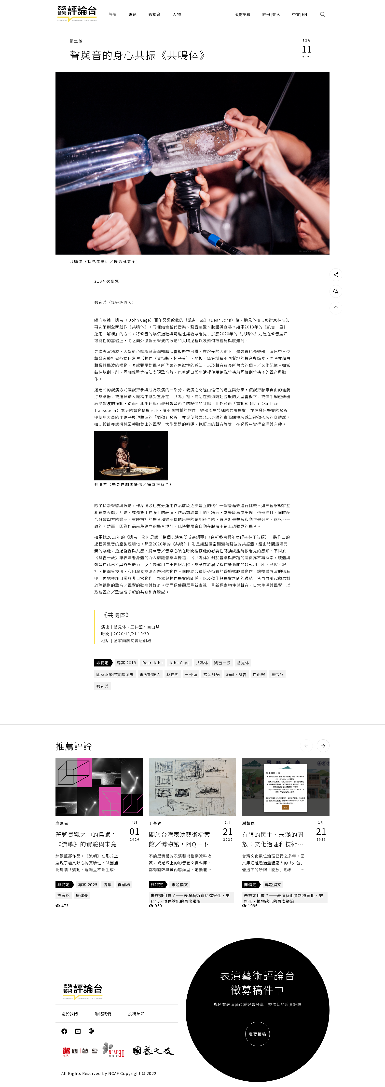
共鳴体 (202, 663)
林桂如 (172, 674)
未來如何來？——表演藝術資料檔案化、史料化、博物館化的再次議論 (190, 898)
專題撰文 (179, 884)
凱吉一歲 (222, 663)
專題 (132, 14)
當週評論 (211, 674)
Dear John (152, 663)
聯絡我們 (103, 1014)
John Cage (179, 663)
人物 (177, 14)
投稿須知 (136, 1014)
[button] (306, 745)
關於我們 (69, 1014)
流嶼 (107, 884)
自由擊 (259, 674)
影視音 (154, 14)
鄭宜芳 (76, 40)
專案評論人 (150, 674)
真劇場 (124, 884)
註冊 (266, 14)
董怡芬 (277, 674)
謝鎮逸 (248, 823)
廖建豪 (62, 823)
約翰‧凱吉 (236, 674)
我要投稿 (242, 14)
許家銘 (63, 895)
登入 (276, 14)
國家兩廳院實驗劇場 (115, 674)
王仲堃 (191, 674)
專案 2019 (126, 663)
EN (304, 14)
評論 (113, 14)
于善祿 (155, 823)
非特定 (102, 663)
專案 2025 (87, 884)
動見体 (243, 663)
